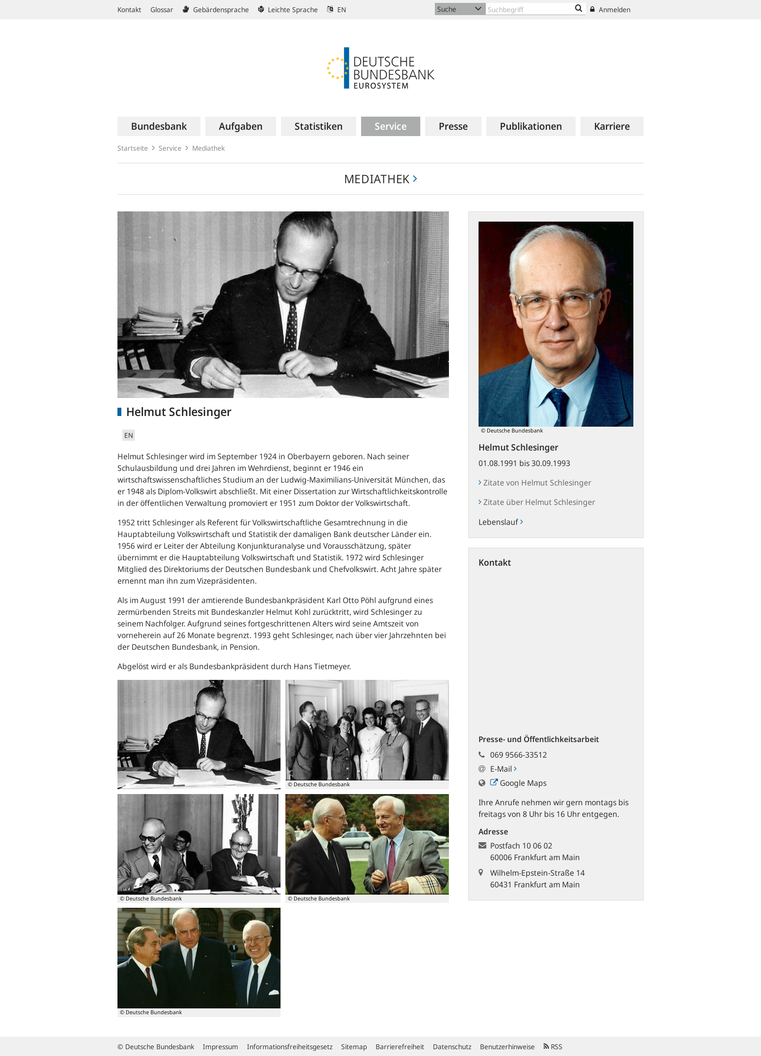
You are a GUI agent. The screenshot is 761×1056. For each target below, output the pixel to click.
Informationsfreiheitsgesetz (289, 1046)
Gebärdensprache (215, 9)
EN (336, 9)
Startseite (132, 148)
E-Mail (503, 768)
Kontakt (129, 9)
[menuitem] (158, 126)
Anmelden (610, 9)
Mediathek (208, 148)
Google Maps (518, 783)
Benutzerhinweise (507, 1046)
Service (170, 148)
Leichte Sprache (288, 9)
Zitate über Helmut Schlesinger (537, 502)
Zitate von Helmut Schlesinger (535, 482)
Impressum (220, 1046)
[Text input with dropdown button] (536, 9)
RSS (553, 1046)
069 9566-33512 (518, 754)
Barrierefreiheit (400, 1046)
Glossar (161, 9)
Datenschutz (452, 1046)
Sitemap (354, 1046)
